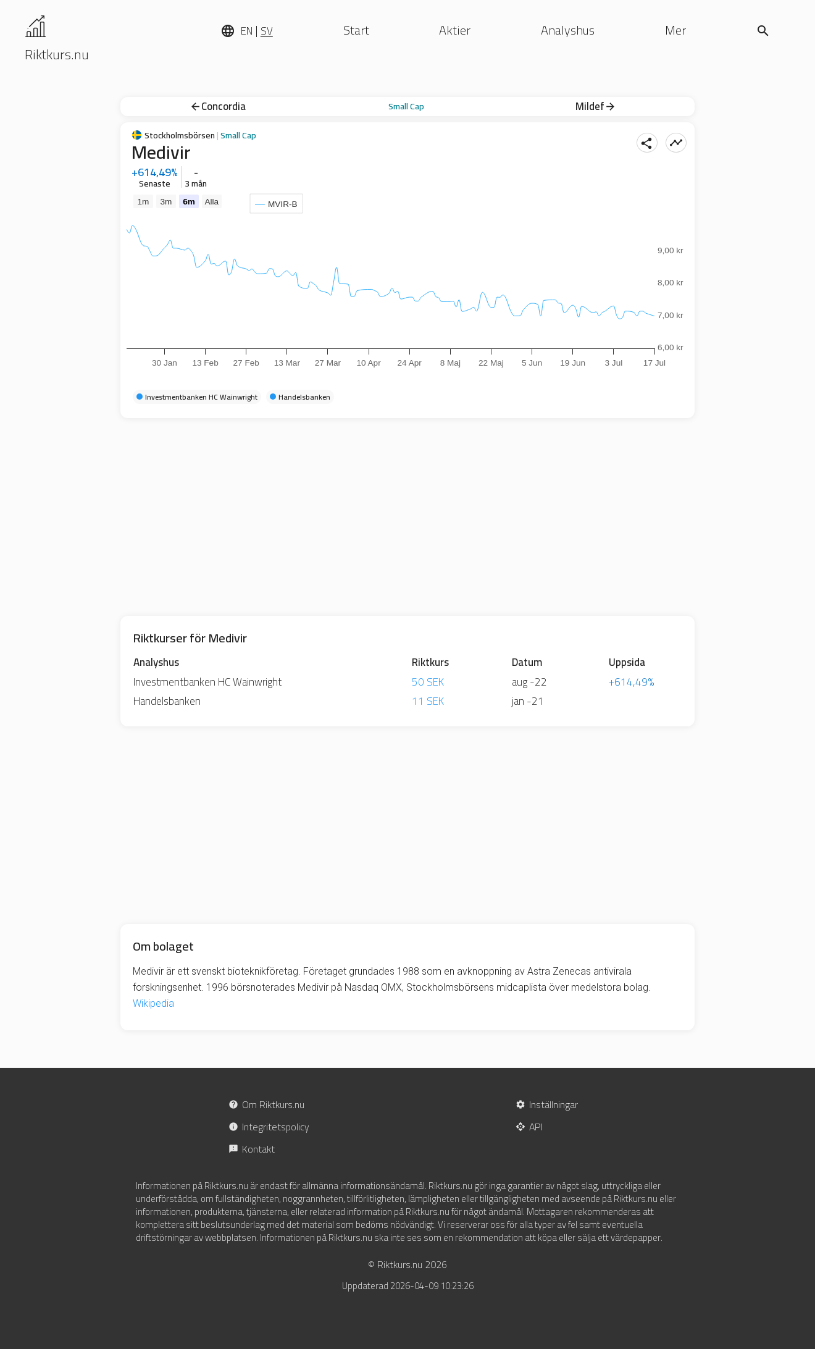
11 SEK (428, 701)
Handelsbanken (167, 701)
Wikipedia (153, 1003)
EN (247, 31)
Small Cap (406, 106)
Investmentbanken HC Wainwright (207, 682)
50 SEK (428, 682)
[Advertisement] (407, 517)
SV (267, 31)
